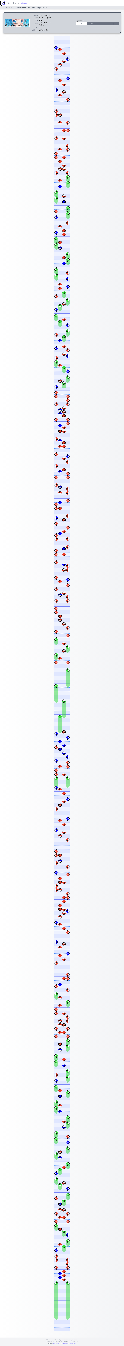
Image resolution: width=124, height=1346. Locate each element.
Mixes (8, 8)
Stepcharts (13, 3)
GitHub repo (64, 1343)
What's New (73, 1343)
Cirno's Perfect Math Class (25, 8)
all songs (24, 3)
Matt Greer (56, 1343)
